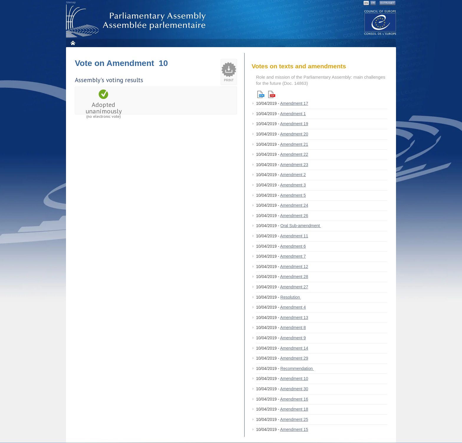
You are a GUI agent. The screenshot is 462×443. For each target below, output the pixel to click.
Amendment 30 (294, 388)
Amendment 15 (294, 429)
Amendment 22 (294, 154)
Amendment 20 (294, 134)
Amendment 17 (294, 103)
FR (373, 2)
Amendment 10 (294, 378)
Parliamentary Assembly (137, 21)
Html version (260, 94)
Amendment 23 (294, 164)
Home (72, 43)
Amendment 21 (294, 144)
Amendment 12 (294, 266)
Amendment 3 (293, 185)
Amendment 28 (294, 276)
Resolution (290, 297)
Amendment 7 (293, 256)
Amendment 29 (294, 358)
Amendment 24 (294, 205)
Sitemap (71, 2)
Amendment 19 (294, 123)
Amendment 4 (293, 307)
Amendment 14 (294, 348)
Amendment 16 (294, 399)
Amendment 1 (293, 113)
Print (229, 80)
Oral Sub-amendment (300, 225)
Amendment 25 (294, 419)
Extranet (387, 2)
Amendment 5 (293, 195)
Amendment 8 (293, 327)
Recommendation (297, 368)
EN (366, 2)
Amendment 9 (293, 337)
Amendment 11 (294, 236)
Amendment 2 (293, 174)
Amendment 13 (294, 317)
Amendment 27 (294, 287)
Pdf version (271, 94)
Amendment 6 (293, 246)
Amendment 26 (294, 215)
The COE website (380, 22)
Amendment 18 (294, 409)
